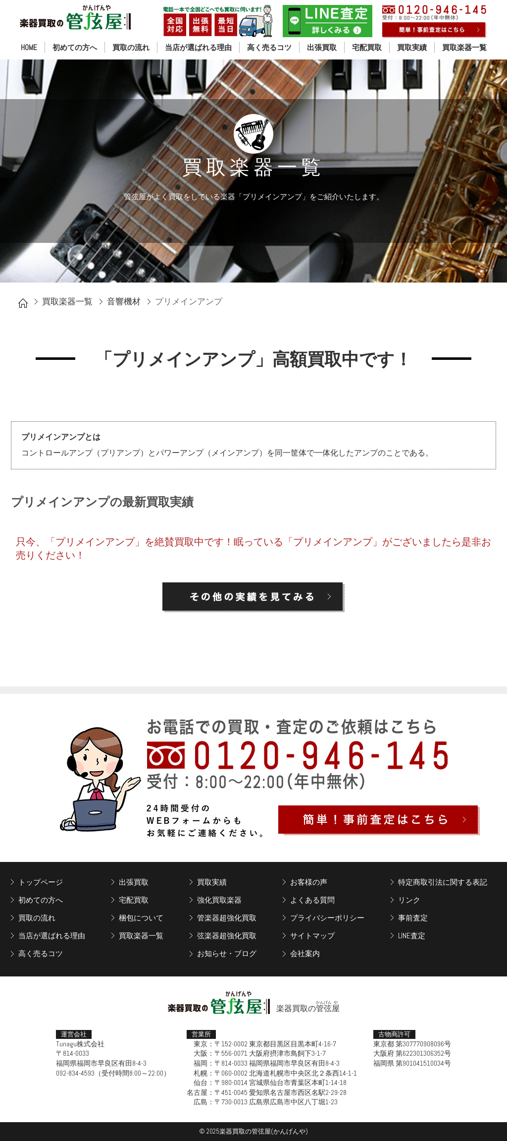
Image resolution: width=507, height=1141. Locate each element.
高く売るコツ (269, 47)
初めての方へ (74, 47)
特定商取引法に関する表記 (442, 882)
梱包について (141, 917)
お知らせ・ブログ (226, 953)
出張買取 (322, 47)
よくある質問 (312, 900)
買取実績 (412, 47)
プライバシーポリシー (327, 917)
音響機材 (124, 301)
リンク (409, 900)
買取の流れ (131, 47)
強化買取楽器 (219, 900)
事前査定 (413, 917)
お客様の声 (308, 882)
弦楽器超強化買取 (226, 935)
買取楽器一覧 (464, 47)
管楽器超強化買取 (226, 917)
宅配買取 (367, 47)
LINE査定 (411, 935)
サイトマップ (312, 935)
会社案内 (305, 953)
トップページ (40, 882)
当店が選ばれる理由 (198, 47)
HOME (29, 47)
